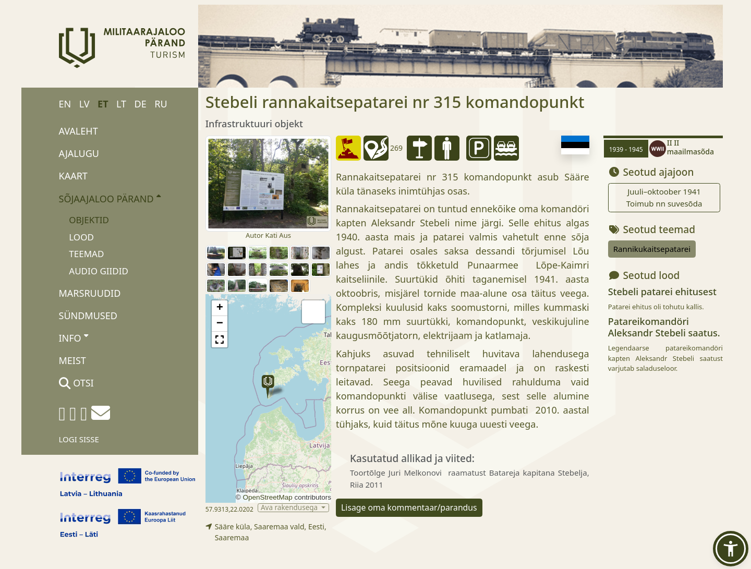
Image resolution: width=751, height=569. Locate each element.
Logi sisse (79, 439)
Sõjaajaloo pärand (110, 198)
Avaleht (78, 131)
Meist (72, 360)
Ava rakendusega (290, 507)
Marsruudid (90, 293)
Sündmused (88, 315)
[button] (267, 386)
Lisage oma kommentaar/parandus (409, 507)
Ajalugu (79, 153)
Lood (81, 237)
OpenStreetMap (267, 497)
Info (74, 337)
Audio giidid (98, 271)
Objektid (89, 220)
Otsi (76, 383)
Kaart (73, 176)
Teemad (86, 254)
